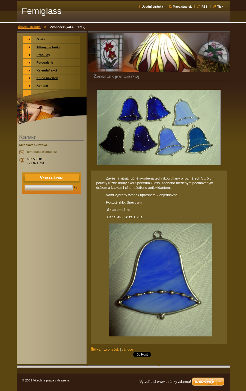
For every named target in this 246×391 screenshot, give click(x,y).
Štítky (95, 349)
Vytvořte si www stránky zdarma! (165, 382)
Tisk (220, 6)
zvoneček (111, 349)
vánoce (127, 349)
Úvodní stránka (152, 6)
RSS (204, 6)
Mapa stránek (182, 6)
